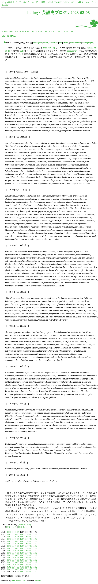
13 (33, 31)
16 (41, 31)
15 (38, 31)
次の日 (35, 2)
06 (15, 31)
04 (10, 31)
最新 (43, 2)
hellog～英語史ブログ (11, 2)
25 (64, 31)
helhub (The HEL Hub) (57, 2)
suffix (65, 43)
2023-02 (70, 2)
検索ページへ (83, 2)
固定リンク (11, 527)
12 (30, 31)
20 (51, 31)
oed (60, 43)
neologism (37, 43)
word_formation (50, 43)
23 (59, 31)
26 (67, 31)
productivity (75, 43)
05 (12, 31)
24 (61, 31)
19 (48, 31)
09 (23, 31)
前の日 (26, 2)
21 (54, 31)
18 (46, 31)
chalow (38, 581)
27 (69, 31)
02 (5, 31)
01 (2, 31)
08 (20, 31)
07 (18, 31)
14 (36, 31)
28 (72, 31)
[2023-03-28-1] (24, 524)
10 (25, 31)
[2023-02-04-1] (48, 48)
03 (7, 31)
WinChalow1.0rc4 (19, 581)
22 (56, 31)
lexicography (87, 43)
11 (28, 31)
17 (43, 31)
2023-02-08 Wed (9, 36)
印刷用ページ (24, 527)
